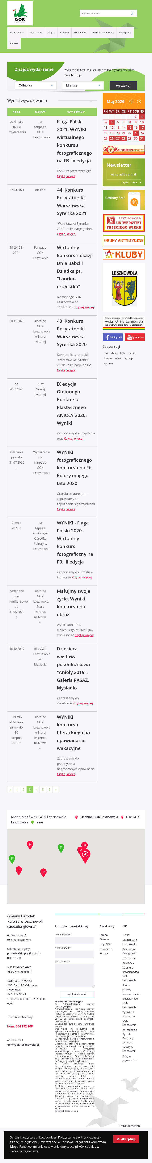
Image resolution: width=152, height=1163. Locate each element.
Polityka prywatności (129, 1058)
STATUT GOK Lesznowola (129, 942)
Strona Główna (104, 937)
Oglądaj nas (137, 337)
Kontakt (14, 43)
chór (106, 353)
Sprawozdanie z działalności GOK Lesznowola (130, 1001)
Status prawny (126, 987)
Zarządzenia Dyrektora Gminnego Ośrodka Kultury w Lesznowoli (129, 1040)
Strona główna (17, 32)
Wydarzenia (36, 32)
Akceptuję (126, 1139)
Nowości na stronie (106, 951)
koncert (132, 353)
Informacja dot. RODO (128, 960)
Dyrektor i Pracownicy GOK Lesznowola (129, 1018)
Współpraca (125, 32)
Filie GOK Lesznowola (102, 32)
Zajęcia (51, 32)
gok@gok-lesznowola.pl (23, 1044)
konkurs (108, 358)
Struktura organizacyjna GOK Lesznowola (130, 974)
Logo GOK (105, 944)
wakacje (129, 358)
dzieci (114, 353)
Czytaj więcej (66, 176)
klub (122, 353)
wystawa (108, 363)
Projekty (64, 32)
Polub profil (116, 337)
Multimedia (80, 32)
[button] (85, 856)
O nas (125, 935)
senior (118, 358)
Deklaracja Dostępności (129, 951)
